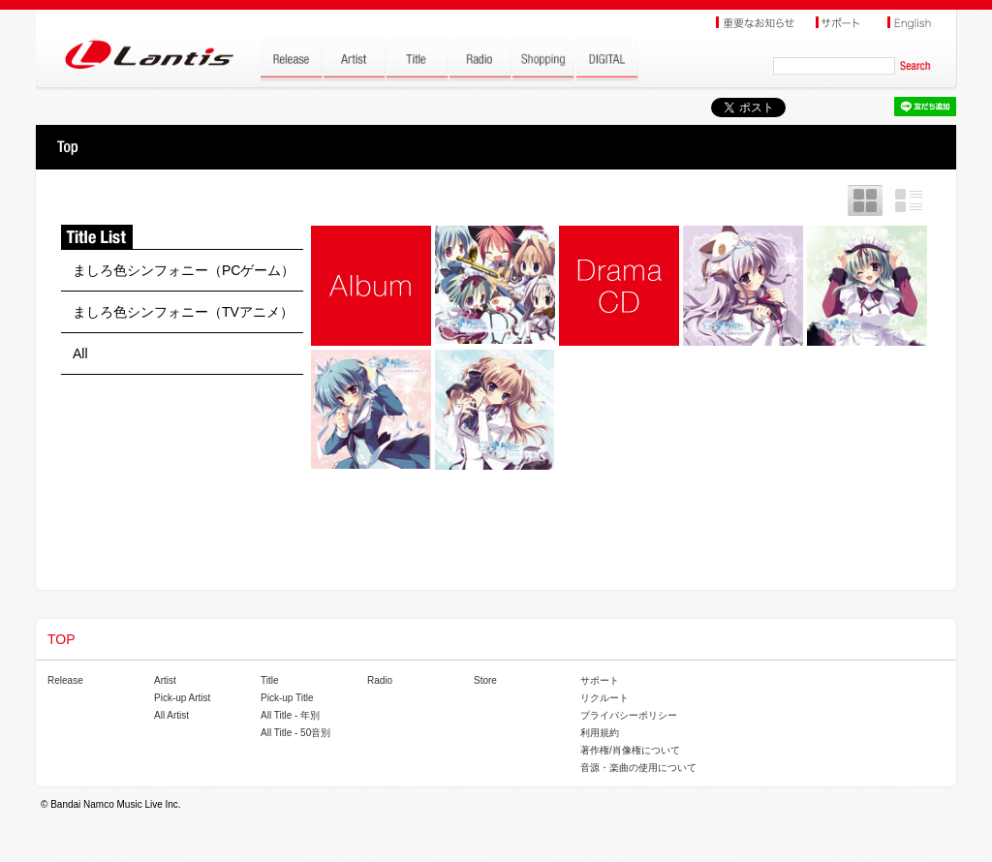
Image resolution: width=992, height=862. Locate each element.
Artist (165, 680)
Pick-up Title (287, 698)
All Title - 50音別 (295, 732)
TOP (67, 147)
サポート (599, 680)
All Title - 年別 (290, 715)
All (80, 353)
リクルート (604, 698)
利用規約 (599, 732)
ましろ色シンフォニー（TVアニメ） (183, 312)
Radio (379, 680)
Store (485, 680)
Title (270, 680)
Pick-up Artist (182, 698)
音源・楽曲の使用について (638, 767)
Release (65, 680)
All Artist (171, 715)
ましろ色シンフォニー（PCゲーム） (183, 270)
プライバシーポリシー (628, 715)
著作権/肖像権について (630, 750)
